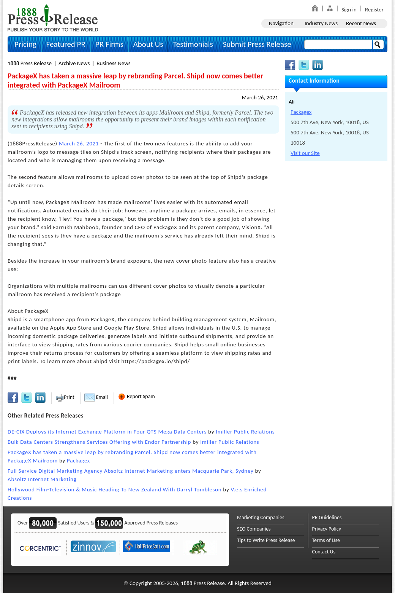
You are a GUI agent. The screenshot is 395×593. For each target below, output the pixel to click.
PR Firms (109, 44)
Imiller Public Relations (245, 431)
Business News (113, 63)
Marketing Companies (260, 517)
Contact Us (324, 551)
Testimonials (193, 44)
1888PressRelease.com (53, 18)
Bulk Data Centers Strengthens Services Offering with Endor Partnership (99, 441)
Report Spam (136, 396)
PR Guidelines (327, 517)
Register (374, 9)
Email (96, 397)
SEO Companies (254, 529)
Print (64, 397)
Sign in (349, 9)
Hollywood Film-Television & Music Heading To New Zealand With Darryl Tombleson (114, 489)
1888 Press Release (30, 63)
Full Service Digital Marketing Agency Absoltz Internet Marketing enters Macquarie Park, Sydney (130, 470)
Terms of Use (326, 540)
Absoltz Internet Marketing (42, 479)
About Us (148, 44)
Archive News (74, 63)
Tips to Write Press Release (266, 540)
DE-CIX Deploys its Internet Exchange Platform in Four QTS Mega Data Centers (107, 431)
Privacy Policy (326, 529)
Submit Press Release (257, 44)
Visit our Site (305, 153)
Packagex (78, 460)
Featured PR (65, 44)
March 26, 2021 (260, 97)
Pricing (25, 44)
